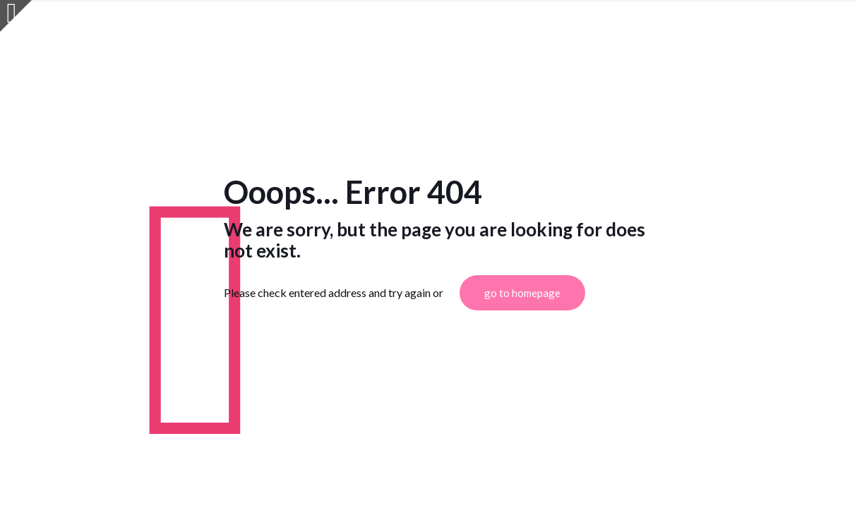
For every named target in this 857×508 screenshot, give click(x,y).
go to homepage (522, 292)
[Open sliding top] (16, 16)
